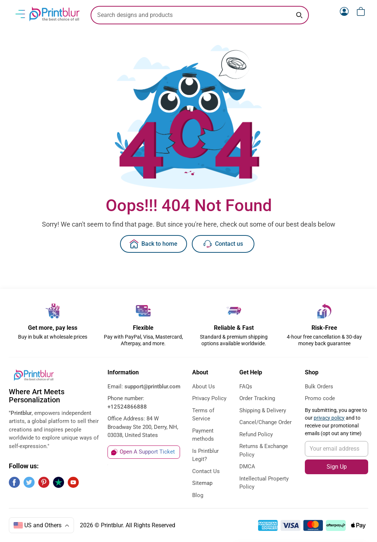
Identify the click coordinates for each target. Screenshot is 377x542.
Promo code (320, 398)
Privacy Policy (209, 398)
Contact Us (206, 471)
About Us (203, 386)
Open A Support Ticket (147, 451)
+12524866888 (127, 406)
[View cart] (360, 11)
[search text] (200, 15)
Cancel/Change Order (265, 422)
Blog (197, 495)
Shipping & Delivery (262, 410)
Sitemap (202, 483)
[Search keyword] (299, 15)
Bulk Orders (319, 386)
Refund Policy (256, 434)
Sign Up (337, 466)
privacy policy (329, 418)
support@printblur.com (152, 386)
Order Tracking (257, 398)
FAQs (245, 386)
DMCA (247, 466)
